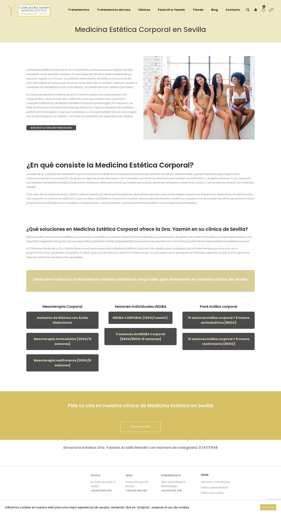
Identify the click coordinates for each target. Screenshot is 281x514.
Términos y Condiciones (215, 482)
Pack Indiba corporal (218, 306)
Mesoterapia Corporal (62, 306)
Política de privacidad (214, 487)
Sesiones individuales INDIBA (140, 306)
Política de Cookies (212, 493)
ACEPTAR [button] (268, 507)
